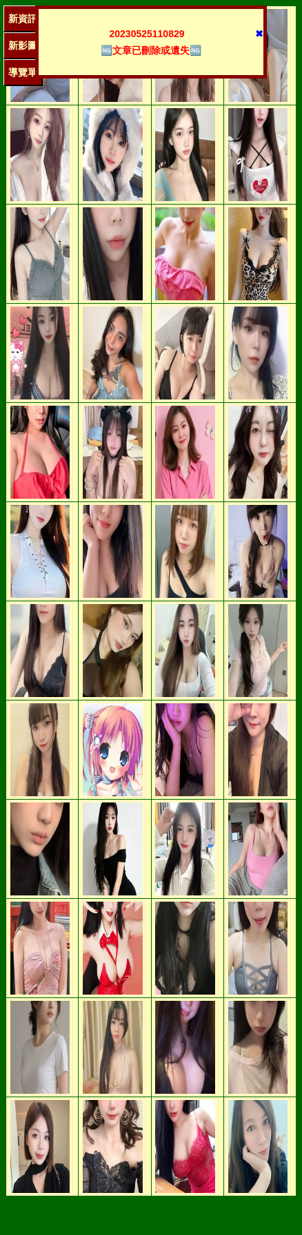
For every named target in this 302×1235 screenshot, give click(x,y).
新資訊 (22, 18)
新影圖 (22, 45)
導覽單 (22, 72)
